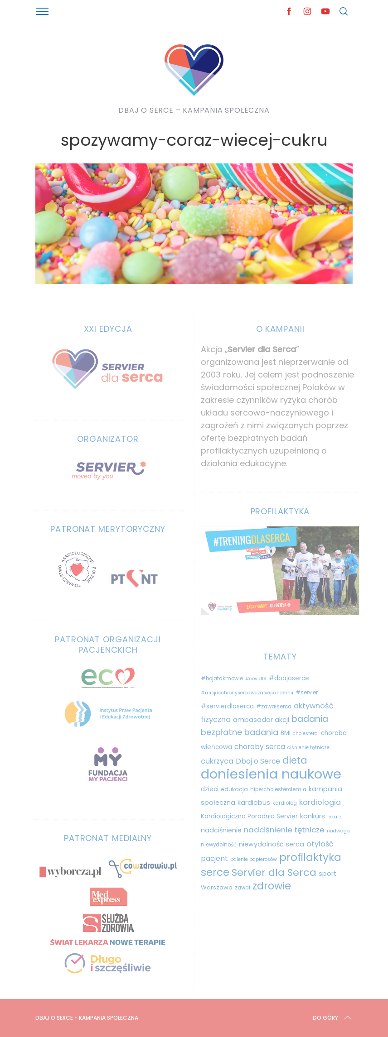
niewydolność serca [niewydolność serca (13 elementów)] (271, 844)
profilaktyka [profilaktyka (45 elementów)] (310, 857)
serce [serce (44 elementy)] (215, 872)
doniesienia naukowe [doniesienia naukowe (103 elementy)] (271, 774)
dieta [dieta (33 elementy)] (294, 760)
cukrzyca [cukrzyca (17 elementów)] (217, 761)
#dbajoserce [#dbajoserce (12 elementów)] (289, 678)
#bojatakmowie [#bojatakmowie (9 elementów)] (222, 678)
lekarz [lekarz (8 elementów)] (334, 816)
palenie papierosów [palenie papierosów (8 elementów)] (253, 859)
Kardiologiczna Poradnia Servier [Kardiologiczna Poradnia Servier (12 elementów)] (249, 816)
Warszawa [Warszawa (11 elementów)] (217, 887)
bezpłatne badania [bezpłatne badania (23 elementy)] (239, 732)
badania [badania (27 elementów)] (309, 719)
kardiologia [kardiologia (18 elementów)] (320, 802)
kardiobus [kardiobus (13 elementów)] (254, 802)
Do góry (333, 1018)
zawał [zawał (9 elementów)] (242, 887)
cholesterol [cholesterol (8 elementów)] (306, 733)
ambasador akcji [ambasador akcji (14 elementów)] (261, 719)
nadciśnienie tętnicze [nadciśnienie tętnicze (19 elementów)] (284, 829)
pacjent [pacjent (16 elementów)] (214, 858)
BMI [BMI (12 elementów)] (286, 733)
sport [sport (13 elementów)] (327, 873)
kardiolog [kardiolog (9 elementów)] (284, 803)
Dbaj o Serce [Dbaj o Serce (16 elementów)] (258, 761)
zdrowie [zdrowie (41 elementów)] (271, 886)
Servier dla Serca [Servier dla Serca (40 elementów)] (274, 872)
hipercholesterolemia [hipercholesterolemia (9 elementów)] (278, 789)
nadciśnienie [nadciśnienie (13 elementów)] (221, 830)
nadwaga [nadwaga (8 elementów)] (338, 830)
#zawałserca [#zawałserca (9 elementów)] (273, 706)
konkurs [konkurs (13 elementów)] (312, 816)
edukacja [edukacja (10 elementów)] (234, 789)
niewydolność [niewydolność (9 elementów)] (219, 844)
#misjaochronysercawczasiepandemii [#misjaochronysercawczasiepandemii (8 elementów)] (247, 692)
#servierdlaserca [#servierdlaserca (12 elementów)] (227, 706)
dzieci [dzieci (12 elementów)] (209, 789)
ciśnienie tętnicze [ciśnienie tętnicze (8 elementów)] (308, 747)
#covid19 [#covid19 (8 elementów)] (256, 678)
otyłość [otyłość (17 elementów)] (320, 844)
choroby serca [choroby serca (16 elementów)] (259, 746)
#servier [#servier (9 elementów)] (307, 692)
